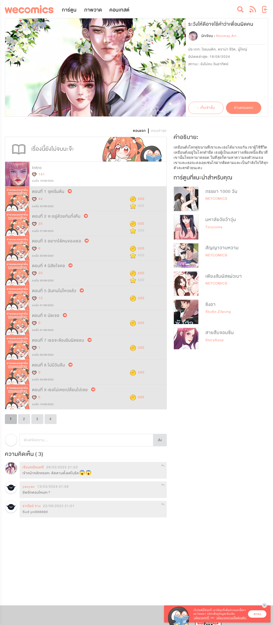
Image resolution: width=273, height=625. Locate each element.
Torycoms (214, 227)
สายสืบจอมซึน (219, 333)
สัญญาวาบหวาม (222, 248)
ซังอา (210, 304)
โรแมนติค (209, 49)
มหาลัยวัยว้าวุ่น (220, 220)
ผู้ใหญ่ (242, 49)
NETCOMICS (216, 199)
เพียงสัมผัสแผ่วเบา (223, 276)
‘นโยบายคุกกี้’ (201, 617)
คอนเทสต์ (119, 10)
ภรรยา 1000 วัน (221, 191)
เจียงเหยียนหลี (33, 467)
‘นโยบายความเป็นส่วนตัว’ (231, 617)
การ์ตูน (69, 10)
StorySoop (214, 340)
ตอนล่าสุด (159, 131)
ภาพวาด (93, 10)
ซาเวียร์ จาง (32, 506)
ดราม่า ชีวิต (227, 49)
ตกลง (257, 614)
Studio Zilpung (218, 312)
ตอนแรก (139, 131)
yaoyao (29, 486)
